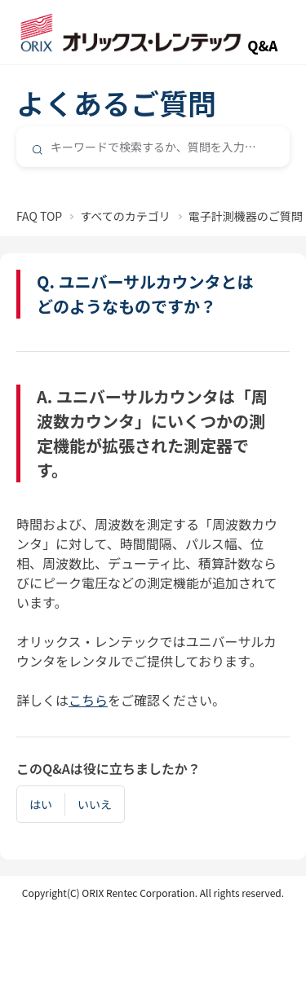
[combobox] (153, 146)
